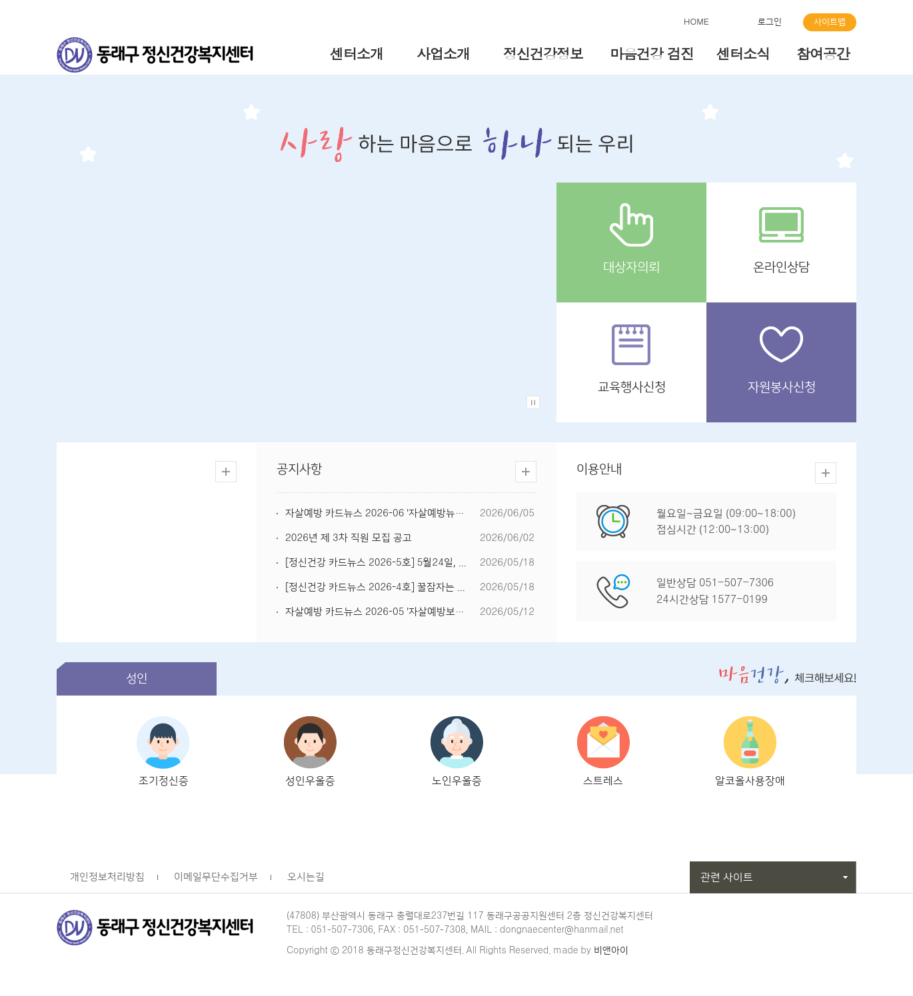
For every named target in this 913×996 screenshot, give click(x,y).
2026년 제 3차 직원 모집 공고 (348, 538)
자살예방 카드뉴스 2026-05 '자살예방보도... (378, 612)
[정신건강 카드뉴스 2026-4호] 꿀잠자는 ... (375, 587)
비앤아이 (611, 955)
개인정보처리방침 (107, 881)
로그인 (770, 22)
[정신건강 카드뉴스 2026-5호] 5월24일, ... (375, 562)
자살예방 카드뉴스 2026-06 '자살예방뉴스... (378, 513)
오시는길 (306, 881)
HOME (696, 22)
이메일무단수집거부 (216, 881)
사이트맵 (830, 22)
